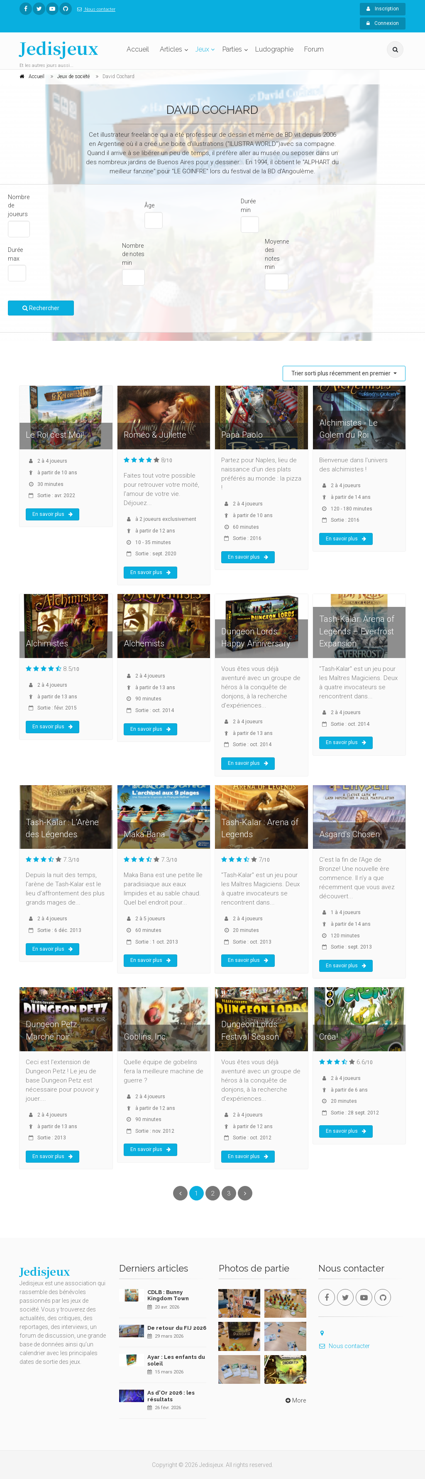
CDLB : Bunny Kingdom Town (168, 1295)
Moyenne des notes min (277, 254)
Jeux (202, 49)
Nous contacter (94, 9)
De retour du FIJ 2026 (176, 1328)
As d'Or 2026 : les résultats (171, 1396)
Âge (149, 205)
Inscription (382, 9)
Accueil (138, 49)
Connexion (382, 23)
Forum (314, 49)
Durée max (15, 254)
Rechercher (40, 308)
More (295, 1400)
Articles (171, 49)
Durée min (248, 205)
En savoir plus (52, 514)
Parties (232, 49)
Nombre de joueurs (18, 205)
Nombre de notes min (133, 254)
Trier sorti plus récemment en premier (341, 373)
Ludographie (274, 49)
